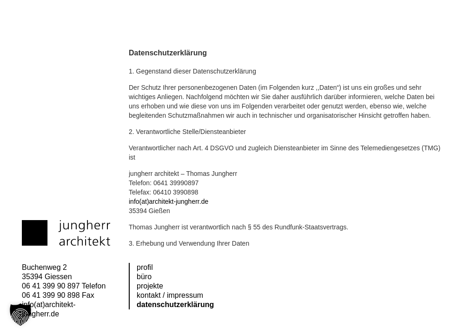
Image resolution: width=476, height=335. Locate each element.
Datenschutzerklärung (175, 304)
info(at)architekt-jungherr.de (168, 201)
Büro (144, 277)
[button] (20, 314)
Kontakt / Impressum (170, 295)
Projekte (150, 286)
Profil (145, 267)
